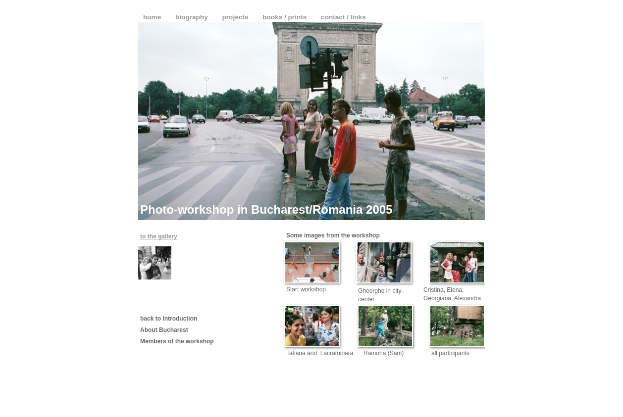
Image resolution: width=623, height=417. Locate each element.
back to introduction (168, 318)
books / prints (285, 17)
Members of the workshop (177, 341)
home (153, 17)
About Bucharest (164, 329)
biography (192, 17)
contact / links (343, 17)
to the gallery (158, 236)
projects (236, 17)
